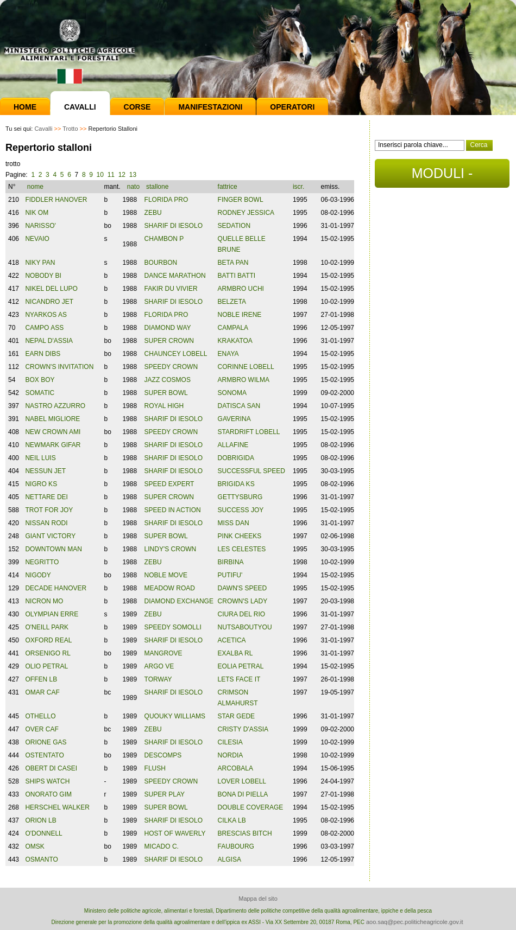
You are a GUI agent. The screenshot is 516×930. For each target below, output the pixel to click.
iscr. (298, 186)
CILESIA (230, 742)
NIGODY (38, 575)
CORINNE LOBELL (246, 367)
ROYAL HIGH (164, 406)
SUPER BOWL (166, 393)
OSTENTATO (44, 755)
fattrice (228, 186)
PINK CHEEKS (240, 536)
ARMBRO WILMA (243, 380)
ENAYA (228, 354)
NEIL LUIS (40, 458)
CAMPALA (233, 328)
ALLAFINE (233, 445)
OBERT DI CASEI (51, 768)
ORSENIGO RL (47, 653)
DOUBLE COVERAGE (251, 807)
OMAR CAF (42, 692)
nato (133, 186)
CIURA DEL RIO (242, 614)
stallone (158, 186)
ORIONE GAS (45, 742)
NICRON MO (44, 601)
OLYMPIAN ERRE (51, 614)
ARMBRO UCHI (241, 288)
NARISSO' (40, 226)
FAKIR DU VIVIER (171, 288)
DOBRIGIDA (236, 458)
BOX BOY (39, 380)
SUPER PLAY (164, 794)
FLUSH (155, 768)
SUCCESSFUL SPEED (251, 471)
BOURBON (161, 262)
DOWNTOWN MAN (53, 549)
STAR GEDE (236, 716)
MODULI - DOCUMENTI (442, 176)
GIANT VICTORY (50, 536)
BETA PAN (233, 262)
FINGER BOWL (240, 199)
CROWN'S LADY (243, 601)
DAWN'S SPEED (242, 588)
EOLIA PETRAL (241, 666)
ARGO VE (159, 666)
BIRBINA (231, 562)
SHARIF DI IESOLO (173, 226)
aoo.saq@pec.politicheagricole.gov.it (414, 922)
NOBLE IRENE (240, 315)
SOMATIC (39, 393)
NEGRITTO (42, 562)
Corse (137, 107)
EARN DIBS (42, 354)
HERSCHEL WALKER (57, 807)
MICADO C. (161, 846)
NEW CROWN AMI (52, 432)
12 (121, 175)
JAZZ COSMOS (167, 380)
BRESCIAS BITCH (245, 833)
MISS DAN (233, 523)
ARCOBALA (235, 768)
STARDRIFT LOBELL (249, 432)
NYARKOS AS (45, 315)
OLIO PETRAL (46, 666)
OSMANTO (41, 859)
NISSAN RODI (46, 523)
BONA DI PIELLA (243, 794)
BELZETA (232, 301)
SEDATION (234, 226)
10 (100, 175)
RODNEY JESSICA (246, 212)
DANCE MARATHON (175, 275)
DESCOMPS (163, 755)
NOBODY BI (43, 275)
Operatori (292, 107)
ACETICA (232, 640)
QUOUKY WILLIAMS (174, 716)
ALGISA (229, 859)
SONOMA (232, 393)
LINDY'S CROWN (170, 549)
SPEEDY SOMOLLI (173, 627)
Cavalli (80, 107)
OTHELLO (40, 716)
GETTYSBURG (240, 497)
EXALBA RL (235, 653)
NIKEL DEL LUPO (51, 288)
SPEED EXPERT (169, 484)
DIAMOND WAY (167, 328)
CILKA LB (232, 820)
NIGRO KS (41, 484)
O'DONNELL (43, 833)
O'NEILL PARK (46, 627)
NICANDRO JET (49, 301)
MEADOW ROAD (169, 588)
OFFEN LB (41, 679)
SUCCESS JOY (241, 510)
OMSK (34, 846)
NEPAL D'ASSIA (49, 341)
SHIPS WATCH (47, 781)
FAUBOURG (236, 846)
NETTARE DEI (46, 497)
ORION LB (40, 820)
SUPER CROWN (169, 341)
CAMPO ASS (44, 328)
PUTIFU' (230, 575)
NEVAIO (37, 239)
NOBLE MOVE (165, 575)
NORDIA (230, 755)
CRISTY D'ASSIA (243, 729)
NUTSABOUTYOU (245, 627)
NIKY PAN (40, 262)
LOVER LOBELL (242, 781)
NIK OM (36, 212)
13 (132, 175)
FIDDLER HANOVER (56, 199)
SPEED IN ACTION (172, 510)
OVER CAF (41, 729)
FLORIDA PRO (166, 199)
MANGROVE (163, 653)
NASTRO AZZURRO (55, 406)
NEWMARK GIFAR (52, 445)
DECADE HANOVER (55, 588)
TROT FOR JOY (49, 510)
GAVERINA (234, 419)
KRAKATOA (235, 341)
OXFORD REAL (48, 640)
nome (36, 186)
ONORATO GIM (48, 794)
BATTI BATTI (237, 275)
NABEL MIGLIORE (52, 419)
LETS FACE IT (239, 679)
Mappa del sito (258, 898)
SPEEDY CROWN (171, 367)
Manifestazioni (210, 107)
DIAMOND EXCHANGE (178, 601)
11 (111, 175)
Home (25, 107)
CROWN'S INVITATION (59, 367)
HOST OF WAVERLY (175, 833)
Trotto (70, 128)
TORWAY (158, 679)
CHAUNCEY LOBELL (175, 354)
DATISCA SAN (239, 406)
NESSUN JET (45, 471)
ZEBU (153, 212)
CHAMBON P (164, 239)
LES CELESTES (242, 549)
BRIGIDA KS (236, 484)
